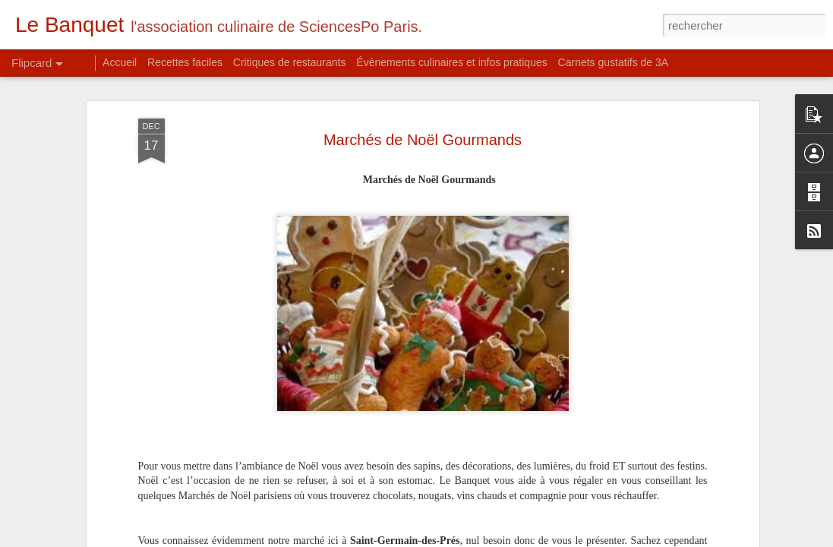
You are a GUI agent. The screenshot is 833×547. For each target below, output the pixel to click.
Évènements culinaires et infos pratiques (451, 62)
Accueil (120, 62)
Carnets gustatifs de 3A (613, 62)
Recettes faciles (184, 62)
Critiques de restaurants (289, 62)
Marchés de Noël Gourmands (422, 123)
